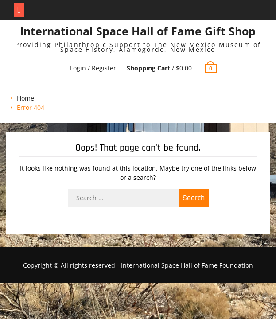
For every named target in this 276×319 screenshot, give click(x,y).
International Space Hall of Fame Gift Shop (138, 31)
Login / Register (93, 68)
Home (25, 98)
